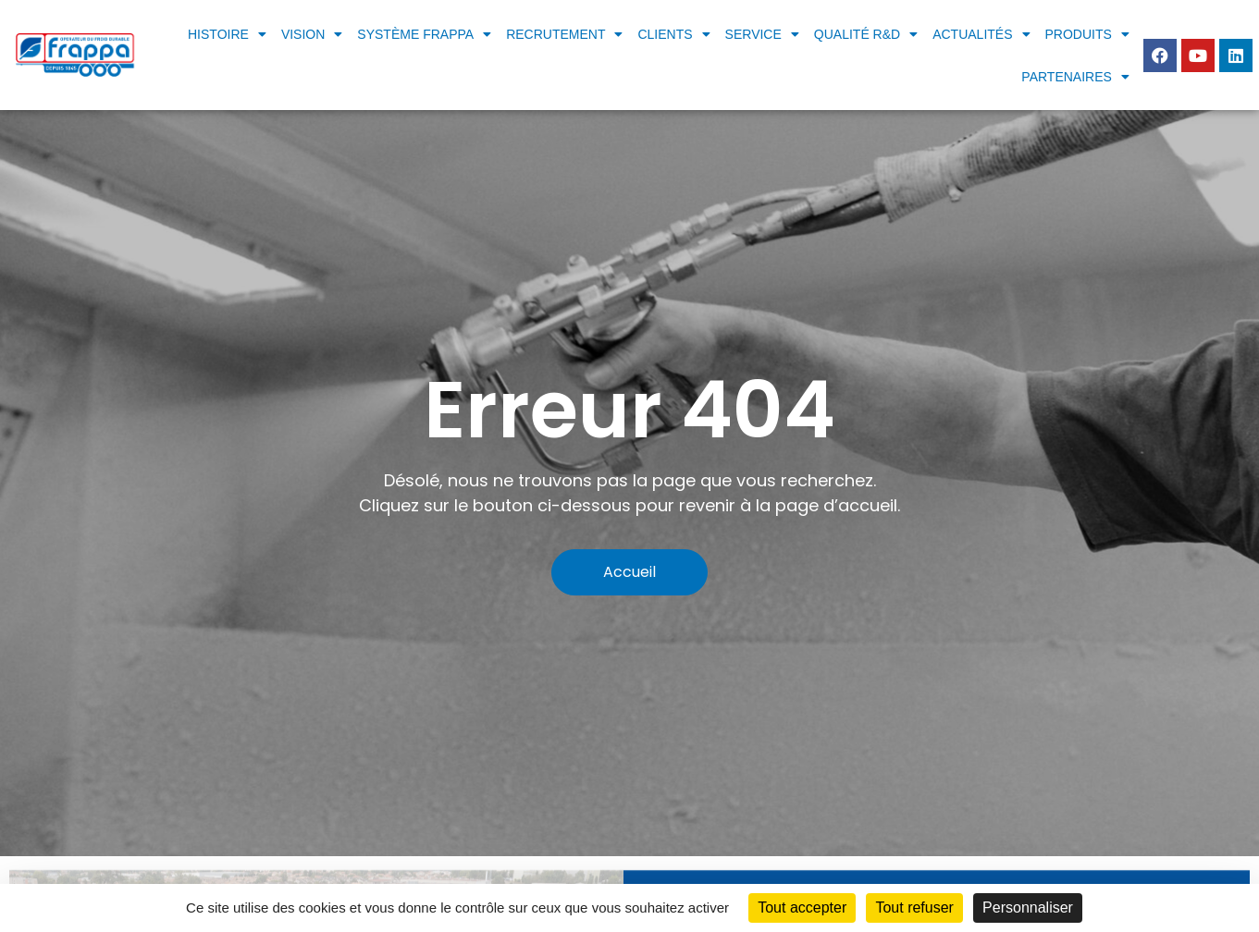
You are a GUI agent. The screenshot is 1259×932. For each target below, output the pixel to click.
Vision (311, 34)
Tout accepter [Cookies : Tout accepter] (802, 907)
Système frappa (424, 34)
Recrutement (564, 34)
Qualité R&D (866, 34)
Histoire (227, 34)
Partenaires (1075, 76)
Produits (1087, 34)
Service (762, 34)
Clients (673, 34)
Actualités (981, 34)
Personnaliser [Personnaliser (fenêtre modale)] (1027, 907)
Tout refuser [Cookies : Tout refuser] (914, 907)
